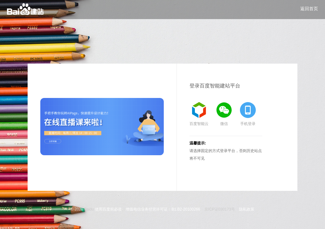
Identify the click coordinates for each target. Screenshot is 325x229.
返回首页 (309, 8)
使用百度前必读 (108, 209)
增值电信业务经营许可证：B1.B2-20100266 (163, 209)
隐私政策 (246, 209)
